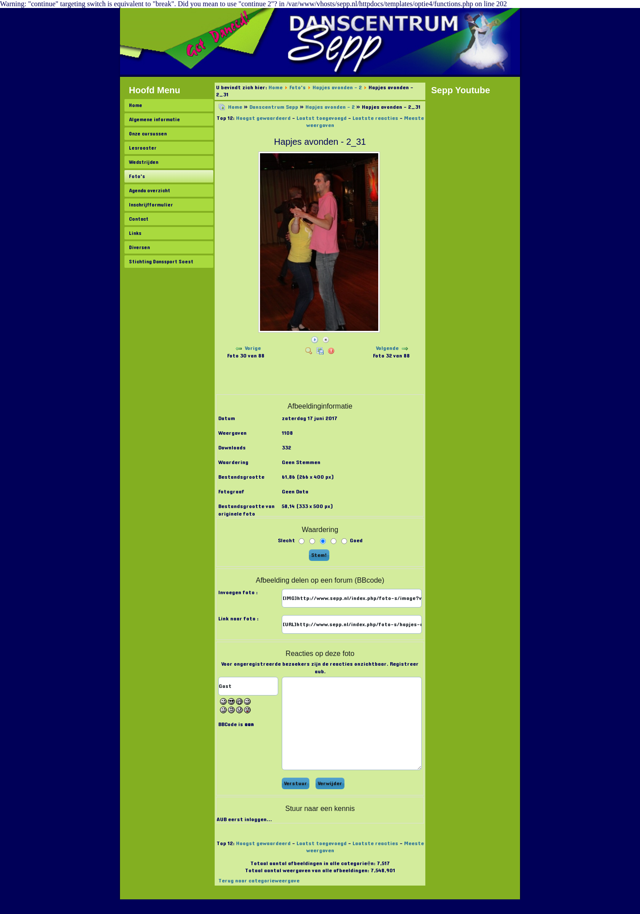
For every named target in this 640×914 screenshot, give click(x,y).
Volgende (387, 348)
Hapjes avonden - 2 (337, 87)
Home (135, 105)
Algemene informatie (154, 119)
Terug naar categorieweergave (259, 880)
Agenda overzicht (149, 190)
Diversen (139, 247)
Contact (138, 219)
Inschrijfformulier (151, 205)
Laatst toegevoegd (321, 118)
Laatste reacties (375, 118)
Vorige (253, 348)
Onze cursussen (148, 134)
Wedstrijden (143, 162)
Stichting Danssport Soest (161, 261)
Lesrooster (142, 148)
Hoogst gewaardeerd (263, 118)
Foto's (137, 176)
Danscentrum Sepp (273, 107)
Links (135, 233)
